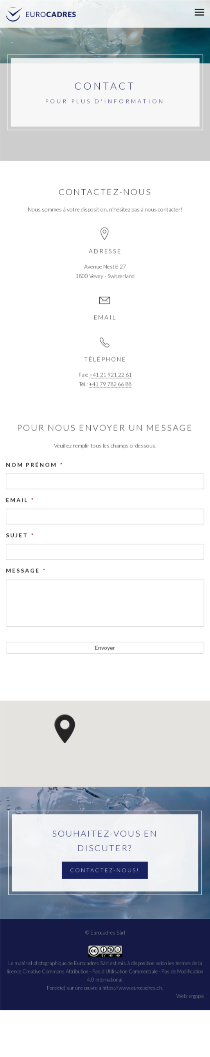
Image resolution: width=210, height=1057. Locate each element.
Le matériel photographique (37, 962)
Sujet (20, 535)
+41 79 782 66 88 (110, 384)
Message (26, 570)
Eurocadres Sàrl (91, 962)
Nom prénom (34, 464)
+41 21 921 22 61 (110, 375)
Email (20, 500)
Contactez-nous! (105, 870)
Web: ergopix (190, 995)
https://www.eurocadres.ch (132, 987)
